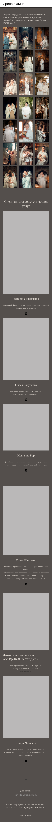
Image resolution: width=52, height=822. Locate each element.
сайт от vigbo (26, 815)
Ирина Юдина (14, 3)
